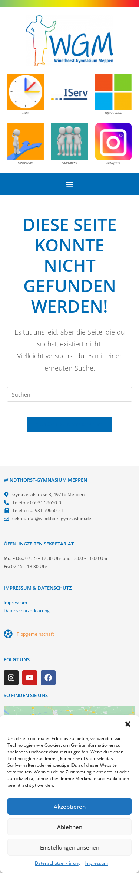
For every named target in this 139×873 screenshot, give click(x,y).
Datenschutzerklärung (58, 863)
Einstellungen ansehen (69, 847)
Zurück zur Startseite (69, 424)
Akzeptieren (70, 806)
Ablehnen (69, 827)
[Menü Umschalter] (69, 184)
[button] (128, 724)
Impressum (96, 863)
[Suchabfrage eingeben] (69, 394)
